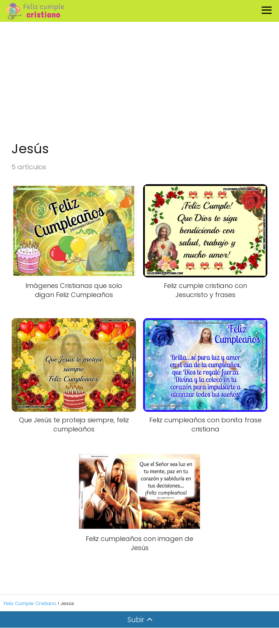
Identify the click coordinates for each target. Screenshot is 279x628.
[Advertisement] (139, 82)
